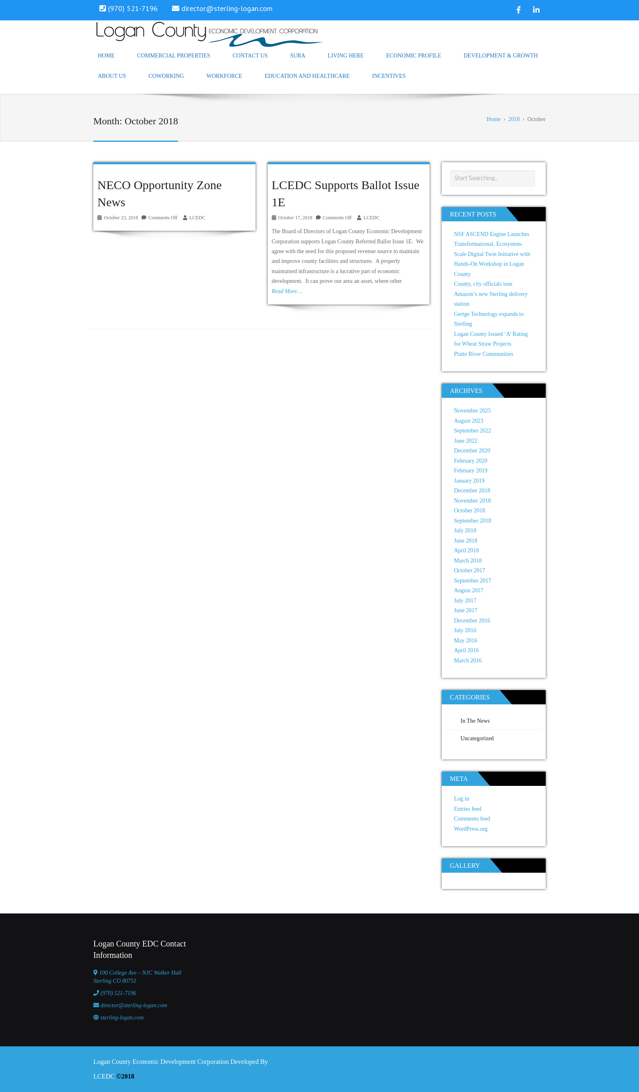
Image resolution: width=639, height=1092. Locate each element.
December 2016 (472, 621)
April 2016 (466, 650)
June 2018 (465, 541)
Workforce (224, 76)
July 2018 (465, 530)
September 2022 (472, 431)
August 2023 (468, 421)
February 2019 (470, 471)
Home (106, 56)
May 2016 (465, 641)
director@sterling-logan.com (227, 8)
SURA (297, 56)
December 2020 (472, 451)
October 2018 (469, 510)
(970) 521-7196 (119, 993)
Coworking (166, 76)
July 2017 (465, 601)
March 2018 (468, 561)
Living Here (346, 56)
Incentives (388, 76)
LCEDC (197, 218)
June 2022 (465, 441)
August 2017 (468, 590)
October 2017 (469, 570)
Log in (461, 799)
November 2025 (472, 411)
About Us (112, 76)
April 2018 (466, 550)
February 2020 (470, 461)
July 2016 (465, 630)
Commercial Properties (173, 56)
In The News (475, 721)
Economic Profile (413, 56)
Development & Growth (500, 56)
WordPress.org (470, 829)
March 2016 (468, 660)
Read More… (287, 291)
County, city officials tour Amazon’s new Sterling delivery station (491, 294)
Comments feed (472, 819)
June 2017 (465, 610)
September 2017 (472, 581)
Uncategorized (477, 738)
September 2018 (472, 521)
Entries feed (467, 809)
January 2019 (469, 481)
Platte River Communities (483, 354)
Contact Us (250, 56)
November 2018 (472, 501)
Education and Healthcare (307, 76)
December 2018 (472, 491)
